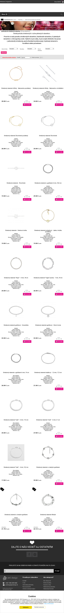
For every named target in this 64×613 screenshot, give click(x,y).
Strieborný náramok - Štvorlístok (16, 183)
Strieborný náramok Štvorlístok (48, 135)
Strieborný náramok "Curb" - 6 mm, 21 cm (48, 420)
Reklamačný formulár (48, 588)
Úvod (14, 19)
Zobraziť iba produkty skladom (8, 57)
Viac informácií (49, 604)
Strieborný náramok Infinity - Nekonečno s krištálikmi (48, 88)
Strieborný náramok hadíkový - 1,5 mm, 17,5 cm (48, 372)
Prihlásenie (2, 1)
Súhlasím (26, 607)
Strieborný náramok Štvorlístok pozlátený (16, 135)
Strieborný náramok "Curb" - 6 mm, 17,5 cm (16, 420)
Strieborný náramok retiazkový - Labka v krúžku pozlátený (48, 231)
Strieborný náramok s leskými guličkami (16, 514)
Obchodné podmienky (28, 584)
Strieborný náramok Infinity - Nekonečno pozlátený (16, 88)
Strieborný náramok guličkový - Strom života (48, 325)
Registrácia (9, 1)
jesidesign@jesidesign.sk (11, 584)
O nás (24, 582)
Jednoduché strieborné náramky (32, 19)
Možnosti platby (47, 582)
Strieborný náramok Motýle (48, 514)
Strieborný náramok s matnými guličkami (48, 467)
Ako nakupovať (47, 580)
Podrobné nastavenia (39, 607)
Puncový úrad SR (27, 586)
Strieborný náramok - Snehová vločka (16, 230)
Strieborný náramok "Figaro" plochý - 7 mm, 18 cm (48, 277)
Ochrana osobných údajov (29, 588)
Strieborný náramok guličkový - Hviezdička (16, 325)
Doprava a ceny (47, 584)
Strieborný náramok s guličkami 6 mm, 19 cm (16, 372)
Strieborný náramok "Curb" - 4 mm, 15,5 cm (16, 467)
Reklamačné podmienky (49, 586)
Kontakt (24, 580)
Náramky (20, 19)
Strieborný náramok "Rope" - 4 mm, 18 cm (16, 277)
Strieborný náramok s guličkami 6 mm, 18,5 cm (48, 183)
